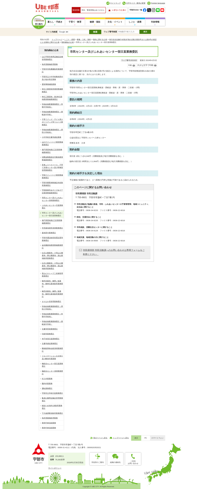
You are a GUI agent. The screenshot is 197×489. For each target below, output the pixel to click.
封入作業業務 (47, 379)
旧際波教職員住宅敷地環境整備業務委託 (52, 158)
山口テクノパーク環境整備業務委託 (52, 143)
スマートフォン (157, 438)
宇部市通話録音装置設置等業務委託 (52, 239)
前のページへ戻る (100, 438)
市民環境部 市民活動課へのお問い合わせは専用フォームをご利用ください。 (114, 252)
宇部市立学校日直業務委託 (52, 393)
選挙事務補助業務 (49, 84)
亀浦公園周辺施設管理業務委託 (52, 399)
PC (145, 438)
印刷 (130, 65)
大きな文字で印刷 (145, 65)
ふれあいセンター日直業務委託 (52, 206)
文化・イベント (115, 22)
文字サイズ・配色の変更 (135, 3)
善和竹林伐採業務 (49, 423)
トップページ (57, 40)
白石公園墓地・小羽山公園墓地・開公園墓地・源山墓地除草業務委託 (52, 255)
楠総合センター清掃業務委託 (52, 372)
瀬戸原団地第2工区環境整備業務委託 (52, 151)
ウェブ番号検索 (110, 32)
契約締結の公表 (67, 42)
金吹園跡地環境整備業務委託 (52, 246)
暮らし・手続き (54, 22)
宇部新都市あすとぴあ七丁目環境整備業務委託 (52, 191)
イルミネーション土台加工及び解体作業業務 (52, 357)
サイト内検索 (51, 32)
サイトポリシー (54, 468)
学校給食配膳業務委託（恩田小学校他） (52, 131)
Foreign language (158, 3)
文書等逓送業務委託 (50, 344)
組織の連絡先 (115, 462)
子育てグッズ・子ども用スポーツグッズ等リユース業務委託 (52, 122)
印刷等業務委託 (48, 334)
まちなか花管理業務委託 (51, 301)
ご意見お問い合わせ (133, 462)
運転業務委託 (47, 388)
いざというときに (119, 10)
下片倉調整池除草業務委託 (52, 413)
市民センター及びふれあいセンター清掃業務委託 (52, 199)
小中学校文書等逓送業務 (51, 137)
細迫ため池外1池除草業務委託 (52, 407)
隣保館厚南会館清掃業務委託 (52, 349)
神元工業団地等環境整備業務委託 (52, 90)
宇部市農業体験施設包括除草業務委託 (52, 184)
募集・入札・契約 (84, 40)
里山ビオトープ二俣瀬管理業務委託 (52, 274)
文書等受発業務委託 (50, 329)
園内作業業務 (47, 384)
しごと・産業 (135, 22)
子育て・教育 (75, 22)
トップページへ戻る (121, 438)
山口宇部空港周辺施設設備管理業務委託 (52, 58)
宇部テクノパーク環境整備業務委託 (52, 176)
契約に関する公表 (100, 40)
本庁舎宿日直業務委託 (50, 339)
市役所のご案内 (97, 462)
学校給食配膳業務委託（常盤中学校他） (52, 105)
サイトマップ (115, 3)
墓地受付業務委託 (49, 233)
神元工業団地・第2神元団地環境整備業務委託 (52, 98)
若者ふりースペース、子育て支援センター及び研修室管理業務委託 (52, 167)
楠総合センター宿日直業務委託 (52, 365)
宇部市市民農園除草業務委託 (52, 70)
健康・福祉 (95, 22)
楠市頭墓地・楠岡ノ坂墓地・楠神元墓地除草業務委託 (52, 283)
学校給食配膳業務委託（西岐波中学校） (52, 113)
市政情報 (155, 22)
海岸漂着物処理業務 (50, 64)
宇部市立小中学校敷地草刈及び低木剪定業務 (52, 78)
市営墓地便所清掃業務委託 (52, 228)
